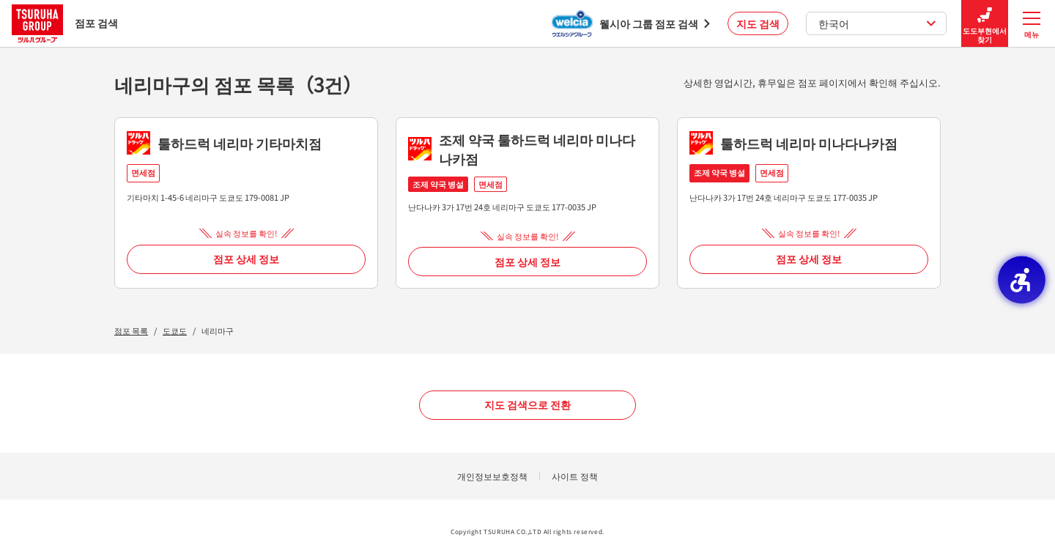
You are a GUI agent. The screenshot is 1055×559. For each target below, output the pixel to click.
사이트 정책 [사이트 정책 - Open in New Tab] (575, 476)
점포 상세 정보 (246, 258)
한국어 (877, 23)
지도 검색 (758, 23)
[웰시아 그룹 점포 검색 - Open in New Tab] (631, 23)
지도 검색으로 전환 (527, 404)
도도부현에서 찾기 (985, 24)
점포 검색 (65, 23)
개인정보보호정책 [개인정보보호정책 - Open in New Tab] (492, 476)
